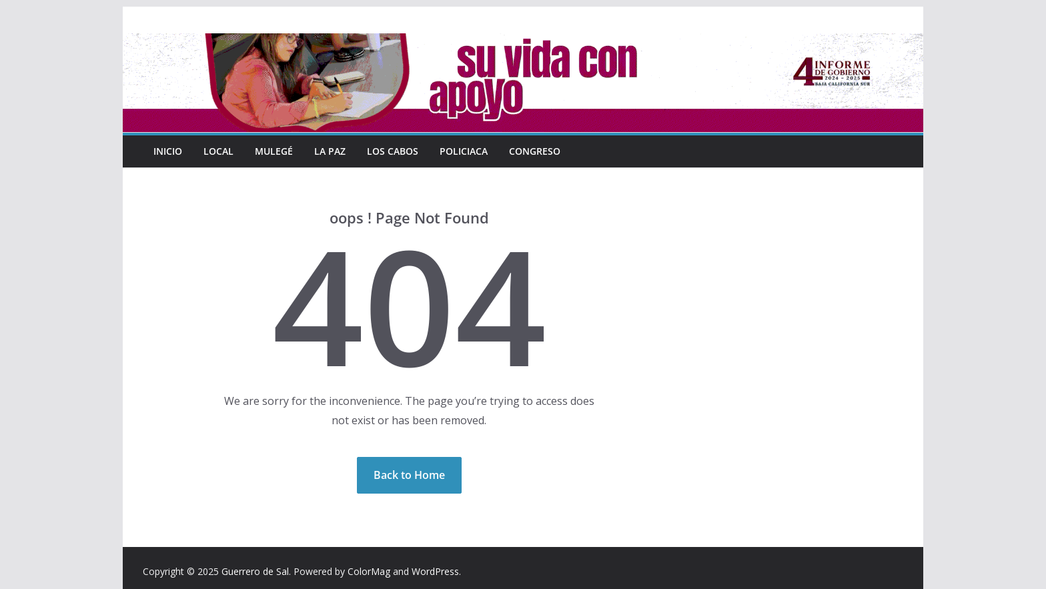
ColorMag (369, 571)
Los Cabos (391, 151)
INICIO (168, 151)
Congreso (533, 151)
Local (218, 151)
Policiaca (462, 151)
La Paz (329, 151)
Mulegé (274, 151)
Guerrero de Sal (255, 571)
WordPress (435, 571)
